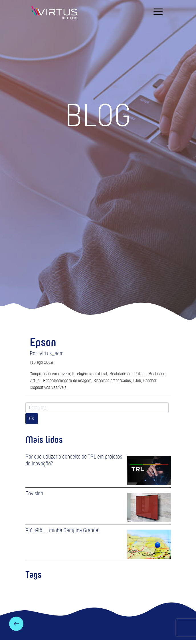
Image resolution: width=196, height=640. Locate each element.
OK (31, 418)
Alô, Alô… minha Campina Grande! (62, 530)
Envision (34, 493)
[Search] (97, 407)
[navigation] (158, 12)
